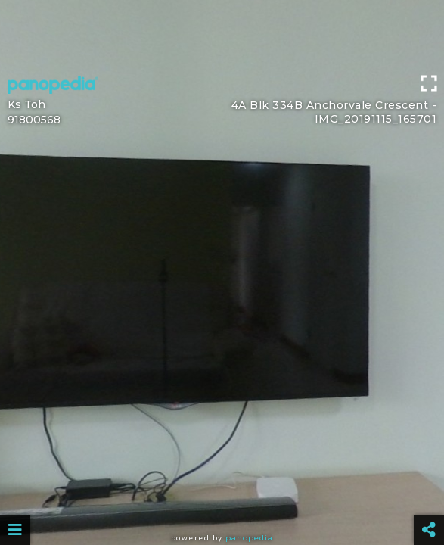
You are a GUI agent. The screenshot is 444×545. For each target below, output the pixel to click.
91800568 (34, 119)
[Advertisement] (222, 34)
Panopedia (249, 538)
